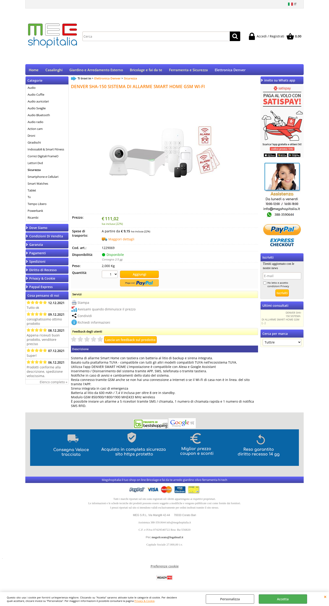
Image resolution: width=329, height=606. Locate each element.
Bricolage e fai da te (146, 70)
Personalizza (230, 599)
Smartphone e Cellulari (43, 178)
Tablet (32, 192)
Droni (31, 137)
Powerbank (35, 212)
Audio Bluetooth (39, 117)
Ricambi (33, 219)
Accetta (283, 599)
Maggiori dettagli (121, 241)
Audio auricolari (38, 103)
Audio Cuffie (36, 96)
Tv (29, 199)
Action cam (35, 130)
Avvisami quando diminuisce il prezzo (107, 310)
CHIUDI (325, 596)
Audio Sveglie (37, 110)
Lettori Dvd (35, 164)
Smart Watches (38, 185)
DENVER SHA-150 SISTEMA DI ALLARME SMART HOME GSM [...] (282, 319)
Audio (32, 89)
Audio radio (35, 123)
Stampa (83, 303)
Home (34, 70)
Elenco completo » (53, 383)
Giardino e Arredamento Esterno (96, 70)
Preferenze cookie (165, 567)
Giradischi (34, 144)
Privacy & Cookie (144, 601)
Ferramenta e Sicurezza (188, 70)
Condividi (85, 317)
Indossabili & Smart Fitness (46, 151)
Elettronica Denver (230, 70)
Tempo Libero (37, 205)
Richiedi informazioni (94, 323)
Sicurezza (34, 171)
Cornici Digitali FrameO (43, 157)
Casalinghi (54, 70)
